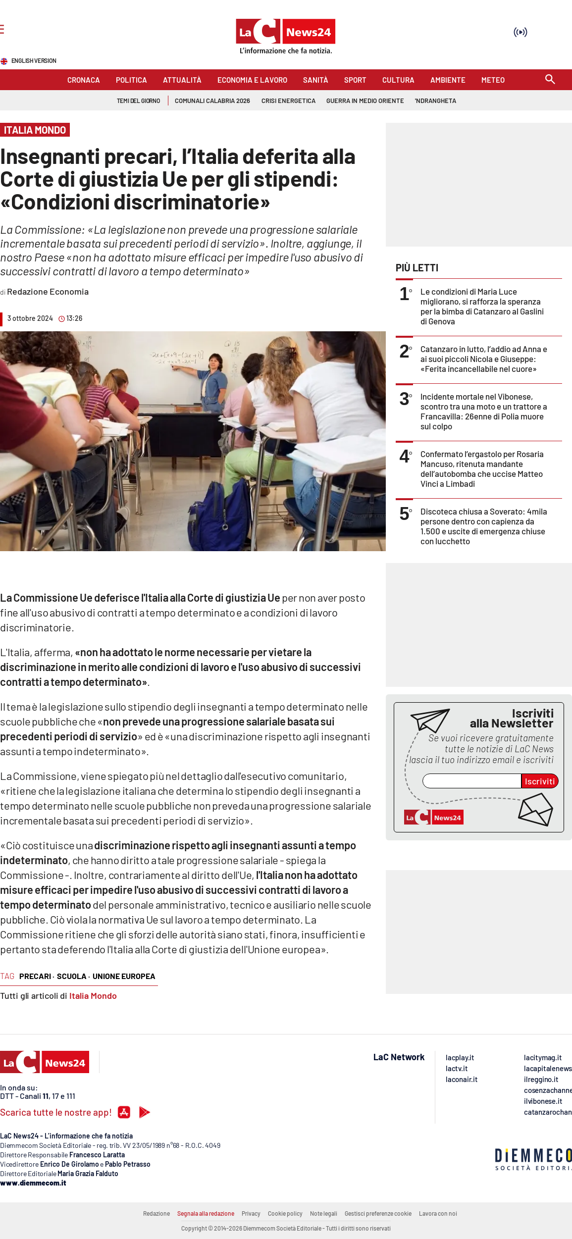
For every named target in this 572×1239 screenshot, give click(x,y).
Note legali (323, 1213)
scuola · (73, 976)
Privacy (251, 1213)
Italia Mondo (93, 995)
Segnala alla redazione (205, 1213)
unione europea (124, 976)
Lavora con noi (438, 1213)
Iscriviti (540, 780)
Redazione (156, 1213)
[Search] (550, 80)
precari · (36, 976)
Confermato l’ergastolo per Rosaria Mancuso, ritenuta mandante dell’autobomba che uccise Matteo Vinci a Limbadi (482, 468)
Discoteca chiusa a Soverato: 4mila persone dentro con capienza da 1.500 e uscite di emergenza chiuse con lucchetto (483, 526)
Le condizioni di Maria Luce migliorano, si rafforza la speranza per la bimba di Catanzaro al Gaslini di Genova (482, 306)
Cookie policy (285, 1213)
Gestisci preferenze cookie (378, 1213)
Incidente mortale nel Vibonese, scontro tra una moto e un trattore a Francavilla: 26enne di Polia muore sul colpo (483, 411)
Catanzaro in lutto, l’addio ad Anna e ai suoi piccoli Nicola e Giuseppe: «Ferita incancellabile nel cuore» (483, 358)
